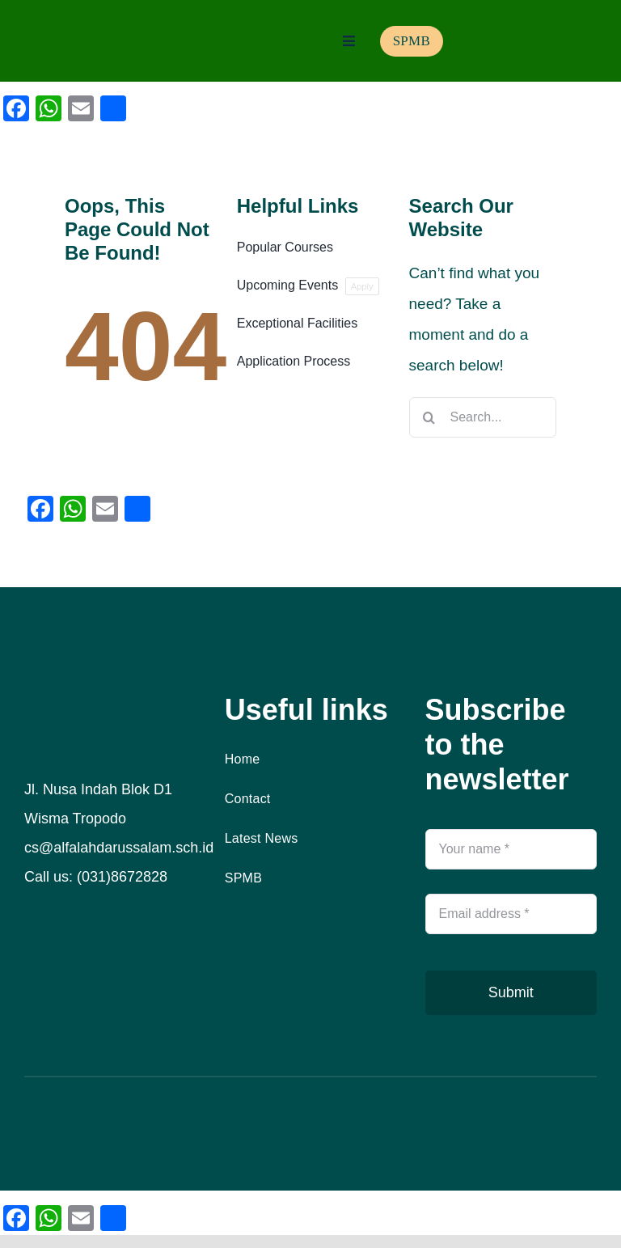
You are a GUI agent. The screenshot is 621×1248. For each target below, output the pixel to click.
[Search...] (482, 417)
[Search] (429, 417)
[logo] (75, 29)
